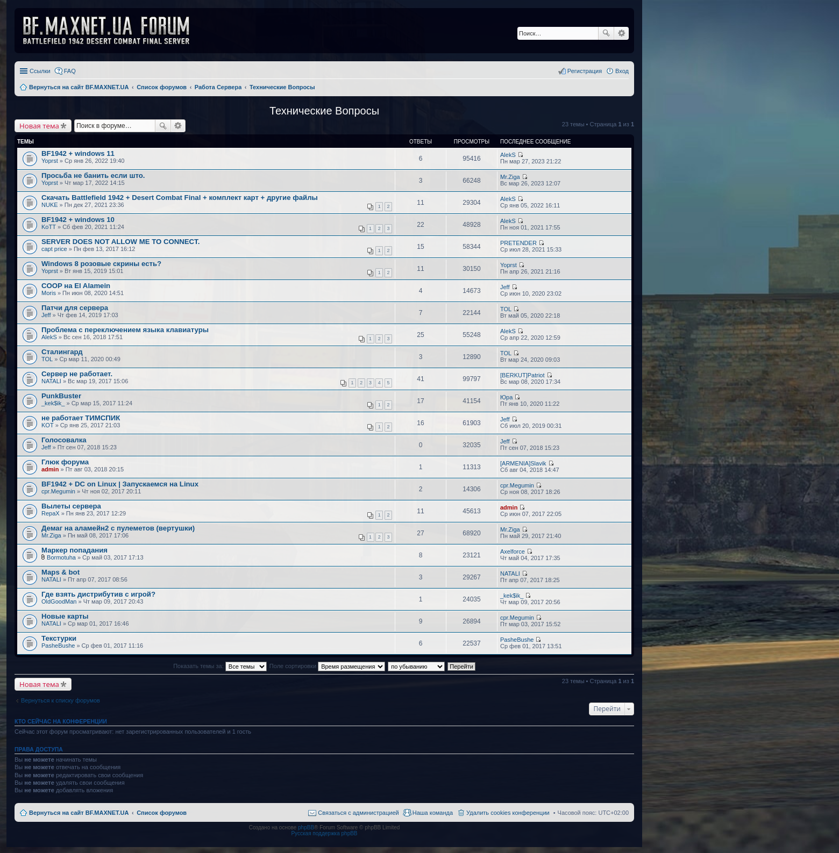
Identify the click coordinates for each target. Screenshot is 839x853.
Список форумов (162, 812)
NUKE (49, 205)
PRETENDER (518, 243)
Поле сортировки (327, 666)
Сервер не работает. (76, 374)
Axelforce (512, 551)
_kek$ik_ (53, 403)
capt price (54, 249)
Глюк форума (65, 462)
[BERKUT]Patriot (522, 375)
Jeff (505, 287)
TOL (505, 309)
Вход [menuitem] (622, 71)
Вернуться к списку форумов (60, 700)
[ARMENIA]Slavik (523, 463)
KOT (47, 425)
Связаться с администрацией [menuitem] (358, 812)
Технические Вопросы (324, 111)
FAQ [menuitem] (70, 71)
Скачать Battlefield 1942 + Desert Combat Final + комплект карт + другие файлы (179, 197)
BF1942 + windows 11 (78, 153)
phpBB (306, 827)
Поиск (606, 33)
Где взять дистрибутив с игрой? (98, 594)
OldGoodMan (58, 601)
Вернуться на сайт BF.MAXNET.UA (79, 812)
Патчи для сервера (74, 308)
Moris (48, 293)
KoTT (48, 227)
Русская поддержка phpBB (324, 833)
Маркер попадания (74, 550)
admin (50, 469)
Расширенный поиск (621, 33)
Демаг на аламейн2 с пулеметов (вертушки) (118, 528)
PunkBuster (61, 396)
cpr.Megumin (58, 491)
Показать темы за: (220, 666)
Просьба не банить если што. (93, 175)
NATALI (51, 381)
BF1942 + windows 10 (78, 220)
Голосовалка (64, 440)
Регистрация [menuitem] (584, 71)
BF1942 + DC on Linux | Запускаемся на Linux (119, 484)
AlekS (508, 155)
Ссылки (40, 71)
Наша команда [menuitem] (433, 812)
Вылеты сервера (71, 506)
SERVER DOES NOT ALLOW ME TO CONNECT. (120, 242)
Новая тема (39, 126)
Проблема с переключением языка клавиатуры (125, 330)
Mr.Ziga (510, 177)
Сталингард (62, 352)
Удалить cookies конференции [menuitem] (508, 812)
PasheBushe (58, 645)
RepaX (50, 513)
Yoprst (49, 160)
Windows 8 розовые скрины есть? (101, 264)
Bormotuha (61, 557)
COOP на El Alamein (75, 286)
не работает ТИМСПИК (80, 418)
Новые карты (64, 616)
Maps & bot (60, 572)
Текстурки (58, 638)
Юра (506, 397)
